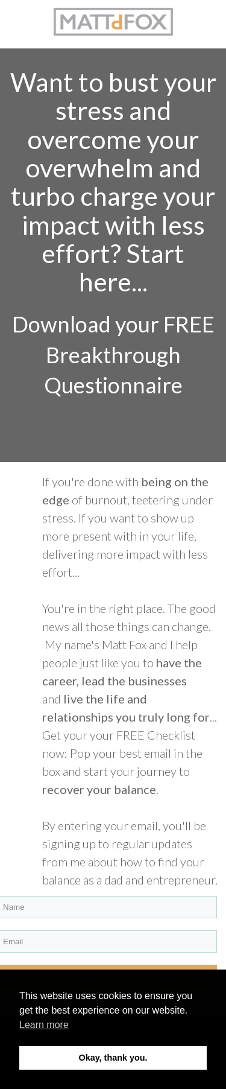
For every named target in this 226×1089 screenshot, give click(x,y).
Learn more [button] (44, 1025)
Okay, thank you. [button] (112, 1057)
